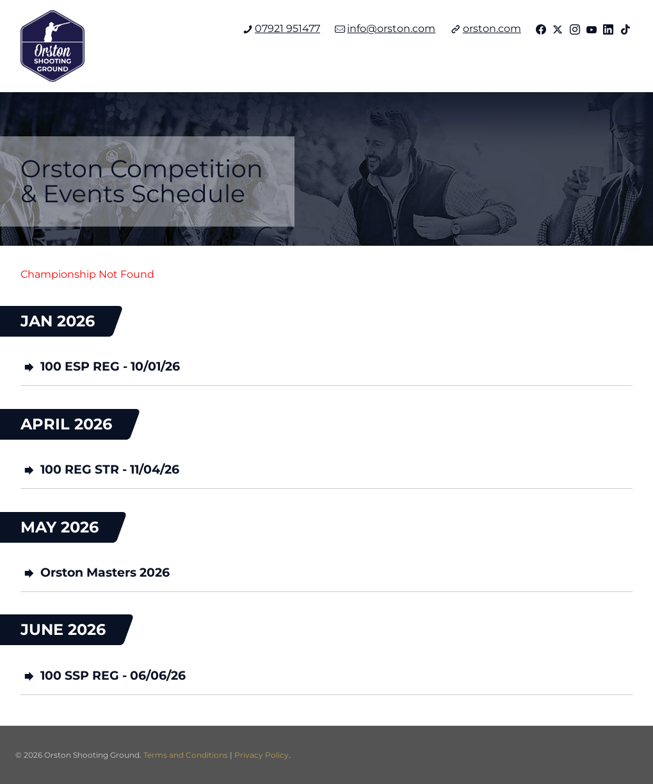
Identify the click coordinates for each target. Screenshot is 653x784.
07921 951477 (281, 28)
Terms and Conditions (185, 755)
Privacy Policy (261, 755)
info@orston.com (385, 28)
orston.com (486, 28)
